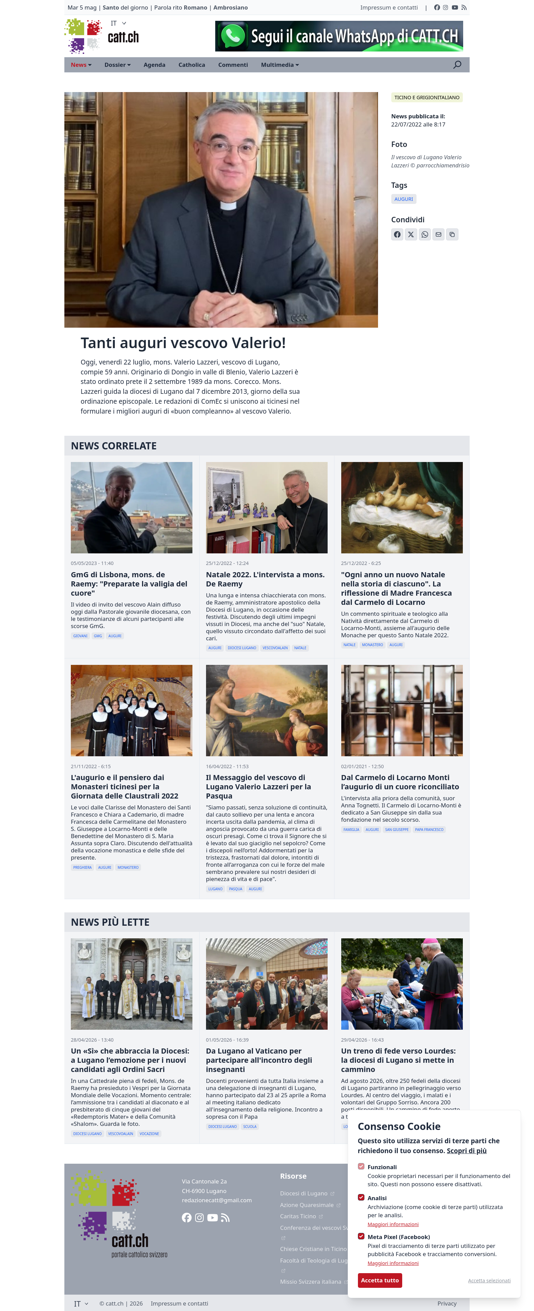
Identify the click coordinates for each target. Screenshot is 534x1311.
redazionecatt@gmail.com (217, 1200)
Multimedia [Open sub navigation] (280, 65)
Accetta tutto (380, 1280)
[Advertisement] (336, 36)
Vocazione (149, 1133)
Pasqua (235, 889)
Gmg (98, 636)
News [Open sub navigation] (81, 65)
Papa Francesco (429, 829)
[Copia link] (452, 234)
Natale (300, 647)
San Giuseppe (397, 829)
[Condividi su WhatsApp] (425, 234)
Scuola (250, 1126)
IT (119, 23)
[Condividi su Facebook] (397, 234)
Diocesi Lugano (242, 647)
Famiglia (351, 829)
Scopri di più (467, 1150)
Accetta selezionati (489, 1280)
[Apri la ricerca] (457, 65)
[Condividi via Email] (439, 234)
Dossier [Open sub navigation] (118, 65)
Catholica (191, 65)
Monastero (372, 644)
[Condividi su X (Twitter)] (411, 234)
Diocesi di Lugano (307, 1193)
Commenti (233, 65)
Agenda (155, 65)
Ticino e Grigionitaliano (426, 97)
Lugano (215, 889)
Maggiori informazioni (393, 1224)
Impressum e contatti (389, 7)
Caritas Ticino (301, 1216)
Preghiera (82, 867)
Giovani (80, 636)
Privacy (447, 1303)
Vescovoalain (275, 647)
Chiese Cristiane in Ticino (317, 1249)
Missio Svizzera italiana (314, 1281)
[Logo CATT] (84, 36)
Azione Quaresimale (310, 1205)
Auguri (403, 199)
